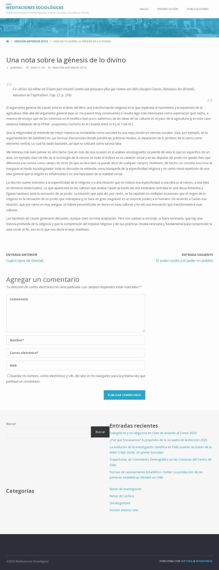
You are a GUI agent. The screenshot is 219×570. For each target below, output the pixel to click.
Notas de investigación (126, 489)
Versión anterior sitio (31, 41)
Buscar (11, 424)
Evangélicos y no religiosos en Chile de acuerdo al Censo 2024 (153, 433)
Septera (186, 561)
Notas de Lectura (122, 496)
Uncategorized (120, 503)
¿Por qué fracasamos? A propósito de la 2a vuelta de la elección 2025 (158, 440)
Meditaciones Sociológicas (35, 7)
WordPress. (204, 561)
